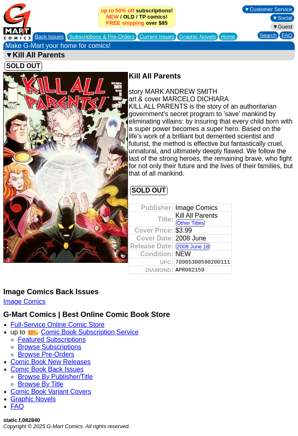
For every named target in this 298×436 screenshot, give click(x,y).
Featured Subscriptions (52, 339)
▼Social (282, 18)
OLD (128, 17)
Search (268, 35)
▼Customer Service (268, 9)
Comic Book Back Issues (47, 369)
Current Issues (157, 36)
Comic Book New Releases (51, 361)
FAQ (286, 35)
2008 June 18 (193, 246)
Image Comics (24, 301)
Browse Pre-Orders (46, 354)
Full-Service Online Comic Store (58, 324)
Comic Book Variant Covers (51, 391)
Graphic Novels (197, 36)
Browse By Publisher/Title (55, 376)
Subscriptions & (101, 36)
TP (142, 17)
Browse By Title (40, 384)
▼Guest (282, 27)
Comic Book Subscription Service (90, 332)
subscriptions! (137, 10)
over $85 (137, 23)
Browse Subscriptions (49, 346)
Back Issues (49, 36)
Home (228, 36)
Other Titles (190, 223)
